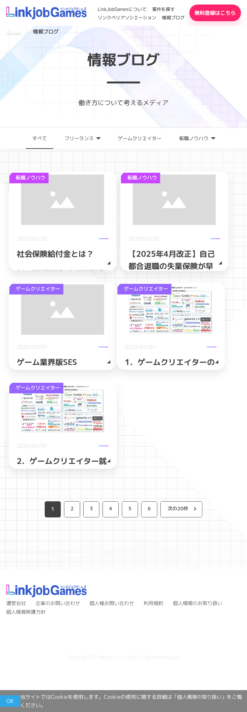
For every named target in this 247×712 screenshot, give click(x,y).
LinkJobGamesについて (122, 9)
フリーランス (77, 137)
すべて (36, 137)
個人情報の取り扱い (200, 696)
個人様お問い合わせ (115, 647)
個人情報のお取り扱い (204, 647)
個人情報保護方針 (26, 655)
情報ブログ (173, 17)
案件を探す (163, 9)
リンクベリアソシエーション (127, 17)
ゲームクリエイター (140, 137)
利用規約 (158, 647)
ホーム (14, 31)
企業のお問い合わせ (59, 647)
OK (10, 701)
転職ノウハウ (196, 137)
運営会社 (16, 647)
